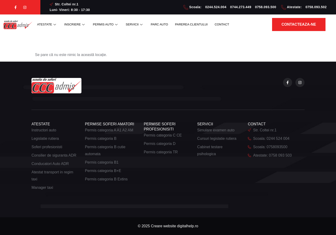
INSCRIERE (75, 24)
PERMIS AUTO (106, 24)
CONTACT (222, 24)
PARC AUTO (159, 24)
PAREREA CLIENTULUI (191, 24)
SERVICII (135, 24)
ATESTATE (47, 24)
